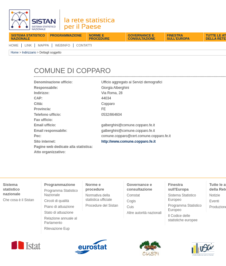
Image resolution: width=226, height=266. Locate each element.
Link (28, 45)
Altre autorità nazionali (144, 213)
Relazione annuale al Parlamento (60, 220)
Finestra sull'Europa (178, 37)
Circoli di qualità (56, 201)
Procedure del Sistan (101, 205)
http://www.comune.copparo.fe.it (128, 141)
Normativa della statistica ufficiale (98, 197)
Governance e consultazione (141, 37)
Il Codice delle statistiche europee (183, 218)
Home (13, 45)
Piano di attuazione (59, 207)
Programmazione (66, 35)
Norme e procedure (99, 37)
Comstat (133, 195)
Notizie (214, 195)
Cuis (130, 207)
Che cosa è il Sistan (18, 200)
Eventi (214, 201)
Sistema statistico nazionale (28, 37)
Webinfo (62, 45)
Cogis (131, 201)
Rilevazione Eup (57, 229)
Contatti (84, 45)
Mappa (43, 45)
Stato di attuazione (58, 212)
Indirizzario (29, 52)
